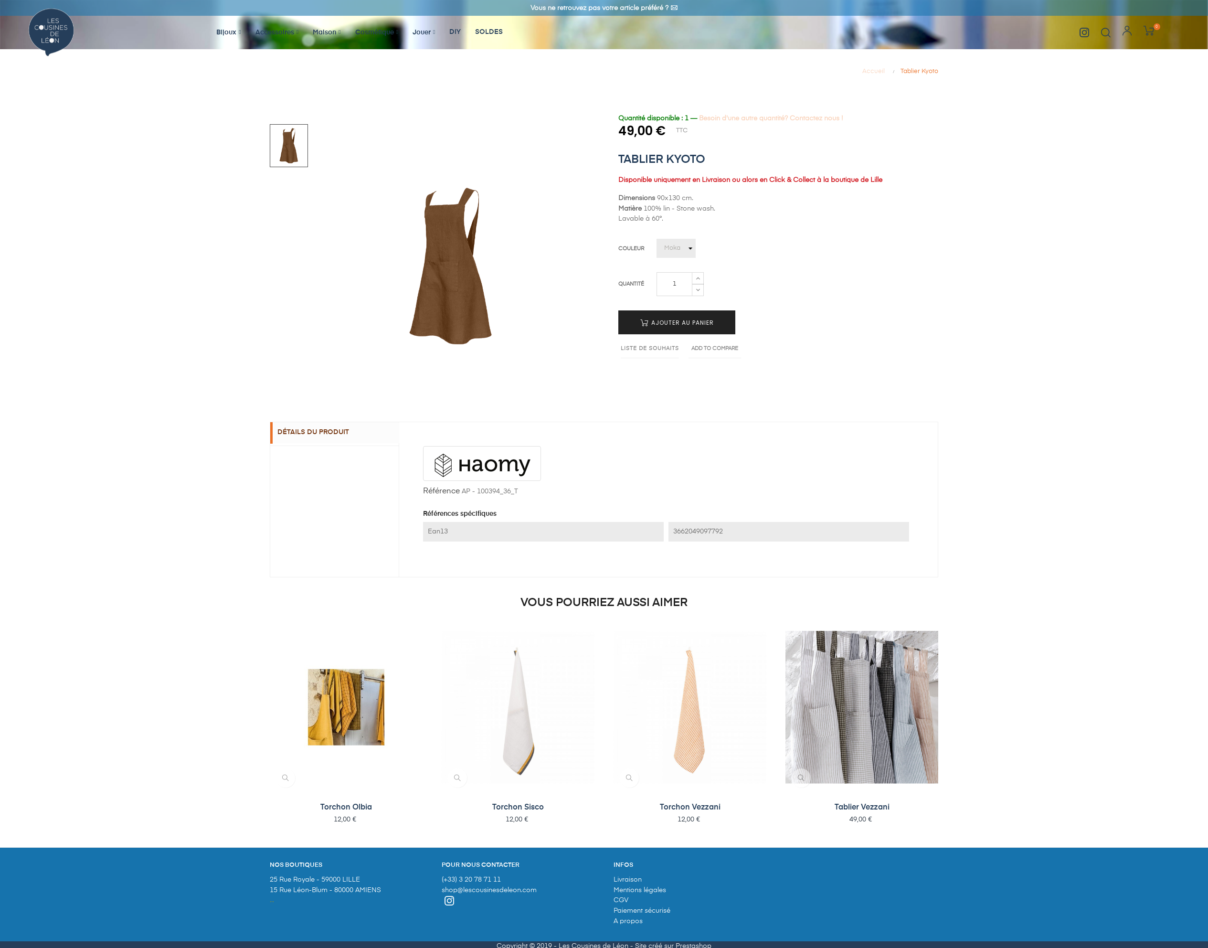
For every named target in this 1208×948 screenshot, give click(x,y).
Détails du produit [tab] (320, 433)
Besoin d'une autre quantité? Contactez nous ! (771, 118)
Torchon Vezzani (690, 807)
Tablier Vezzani (862, 807)
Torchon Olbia (346, 807)
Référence (441, 491)
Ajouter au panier (677, 323)
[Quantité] (674, 284)
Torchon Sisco (518, 807)
